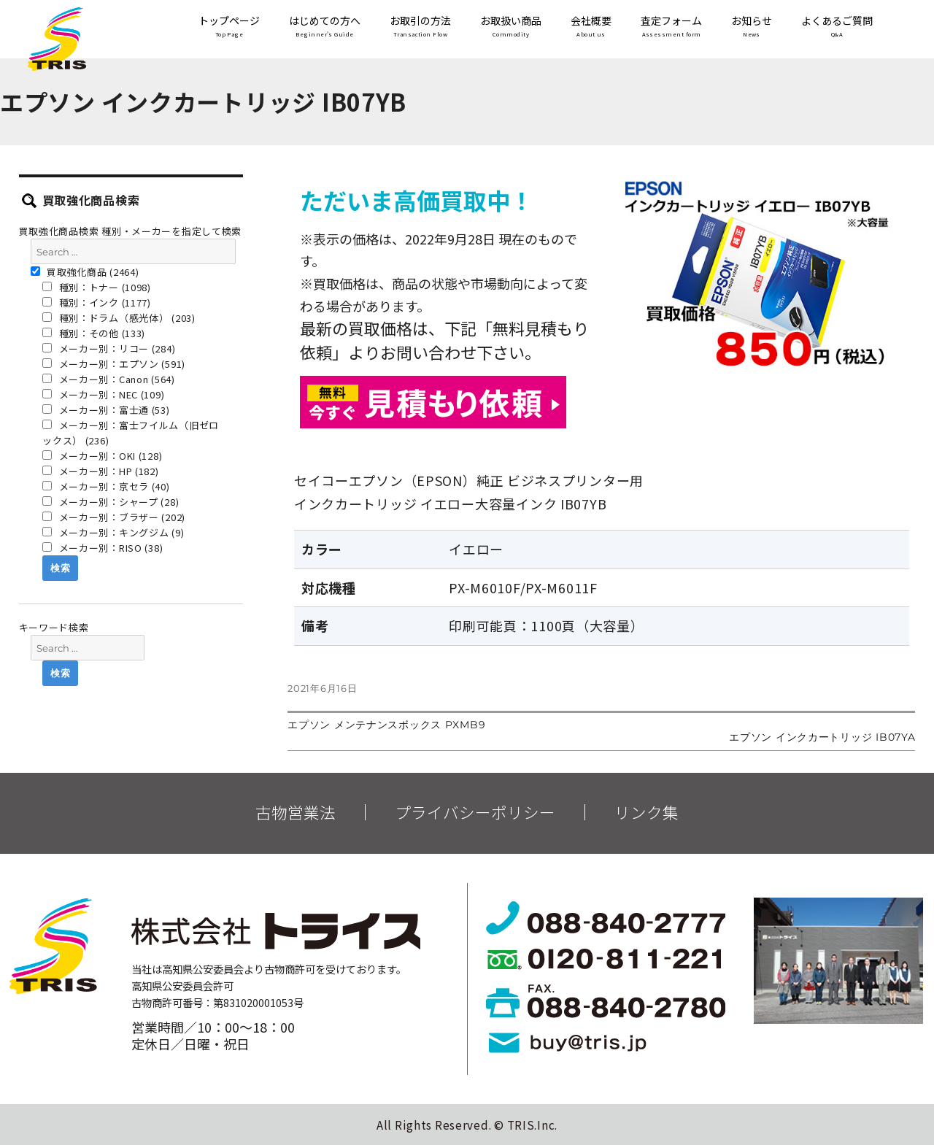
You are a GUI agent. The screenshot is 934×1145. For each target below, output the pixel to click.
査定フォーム (671, 27)
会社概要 (591, 27)
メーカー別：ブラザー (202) (113, 517)
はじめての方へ (324, 27)
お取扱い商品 (510, 27)
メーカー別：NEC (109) (103, 394)
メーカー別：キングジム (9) (113, 532)
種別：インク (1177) (96, 302)
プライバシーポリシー (475, 812)
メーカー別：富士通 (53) (106, 410)
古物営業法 (295, 812)
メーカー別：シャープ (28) (110, 502)
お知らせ (751, 27)
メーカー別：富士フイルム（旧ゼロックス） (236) (130, 432)
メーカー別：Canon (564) (108, 379)
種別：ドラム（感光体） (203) (119, 318)
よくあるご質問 (837, 27)
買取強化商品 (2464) (85, 272)
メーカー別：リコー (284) (108, 348)
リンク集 (646, 812)
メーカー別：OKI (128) (102, 456)
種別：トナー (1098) (96, 287)
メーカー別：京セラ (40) (106, 486)
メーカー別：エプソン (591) (113, 364)
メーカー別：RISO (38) (102, 548)
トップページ (229, 27)
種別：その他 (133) (93, 333)
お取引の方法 (420, 27)
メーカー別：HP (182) (100, 471)
